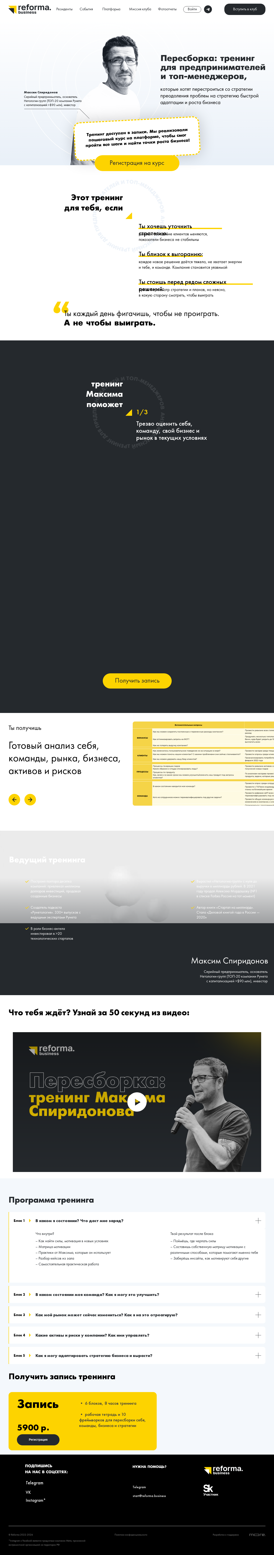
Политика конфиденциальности (131, 1535)
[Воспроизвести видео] (137, 1102)
